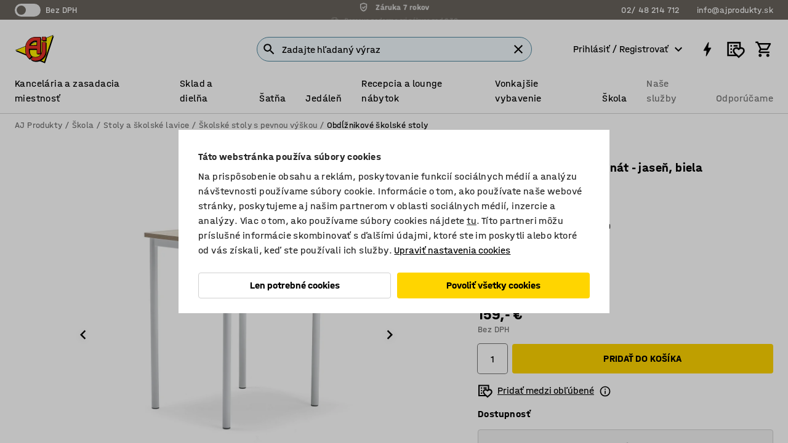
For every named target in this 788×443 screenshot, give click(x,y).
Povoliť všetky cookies (493, 285)
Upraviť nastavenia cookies (452, 250)
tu (471, 220)
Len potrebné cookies (295, 285)
